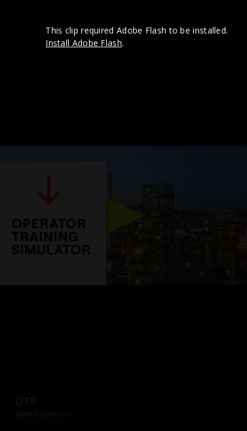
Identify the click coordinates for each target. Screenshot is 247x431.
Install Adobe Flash (83, 42)
